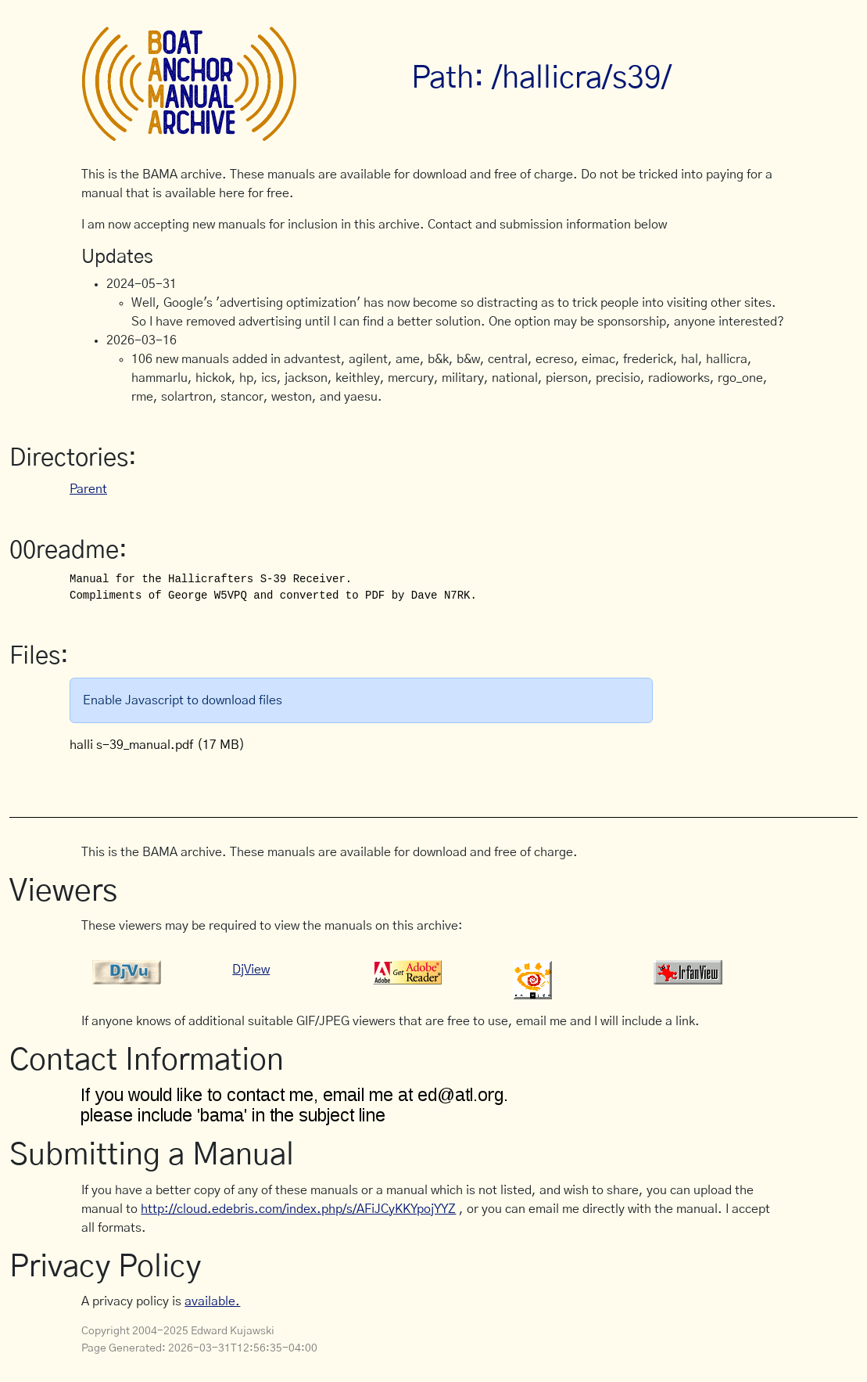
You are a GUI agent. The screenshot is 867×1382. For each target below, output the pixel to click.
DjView (251, 969)
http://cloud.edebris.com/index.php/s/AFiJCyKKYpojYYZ (298, 1209)
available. (212, 1301)
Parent (88, 489)
